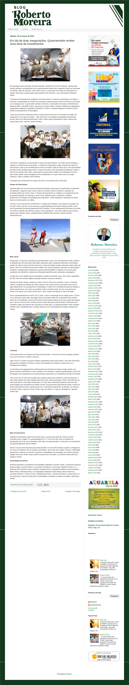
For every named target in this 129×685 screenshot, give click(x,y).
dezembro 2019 (93, 462)
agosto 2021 (92, 412)
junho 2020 (91, 447)
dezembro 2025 (93, 280)
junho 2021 (91, 417)
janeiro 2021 (92, 430)
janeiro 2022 (92, 399)
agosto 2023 (92, 351)
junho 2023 (91, 356)
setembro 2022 (93, 379)
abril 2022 (91, 392)
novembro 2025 (93, 283)
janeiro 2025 (92, 308)
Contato (25, 29)
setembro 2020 (93, 440)
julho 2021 (91, 414)
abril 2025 (91, 301)
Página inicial (13, 29)
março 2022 (92, 394)
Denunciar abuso (95, 515)
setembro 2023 (93, 349)
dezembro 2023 (93, 341)
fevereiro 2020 (93, 457)
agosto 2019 (92, 473)
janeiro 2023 (92, 369)
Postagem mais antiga (72, 491)
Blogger (69, 674)
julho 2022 (91, 384)
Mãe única (103, 560)
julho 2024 (91, 323)
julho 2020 (91, 445)
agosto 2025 (92, 290)
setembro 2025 (93, 288)
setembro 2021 (93, 409)
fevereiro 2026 (93, 275)
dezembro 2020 (93, 432)
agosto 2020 (92, 442)
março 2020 (92, 455)
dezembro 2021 (93, 402)
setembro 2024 (93, 318)
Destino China (104, 575)
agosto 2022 (92, 382)
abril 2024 (91, 331)
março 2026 (92, 273)
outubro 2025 (92, 285)
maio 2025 (91, 298)
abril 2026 (91, 270)
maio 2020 (91, 450)
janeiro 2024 (92, 339)
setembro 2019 (93, 470)
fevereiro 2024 (93, 336)
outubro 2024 (92, 316)
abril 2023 (91, 361)
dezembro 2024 (93, 311)
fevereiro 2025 (93, 306)
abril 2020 (91, 452)
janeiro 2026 (92, 278)
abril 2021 (91, 422)
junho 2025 (91, 295)
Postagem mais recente (18, 491)
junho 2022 (91, 387)
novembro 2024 (93, 313)
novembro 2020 (93, 435)
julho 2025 (91, 293)
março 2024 (92, 333)
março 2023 (92, 364)
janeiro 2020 (92, 460)
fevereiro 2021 (93, 427)
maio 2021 (91, 420)
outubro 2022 (92, 376)
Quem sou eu (37, 29)
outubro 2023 (92, 346)
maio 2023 (91, 359)
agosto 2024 (92, 321)
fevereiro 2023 (93, 366)
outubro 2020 (92, 437)
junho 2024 (91, 326)
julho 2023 (91, 354)
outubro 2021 (92, 407)
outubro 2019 (92, 468)
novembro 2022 (93, 374)
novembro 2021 (93, 404)
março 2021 (92, 425)
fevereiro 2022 (93, 397)
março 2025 (92, 303)
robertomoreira (96, 605)
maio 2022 (91, 389)
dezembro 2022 (93, 371)
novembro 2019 (93, 465)
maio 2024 (91, 328)
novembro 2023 (93, 344)
